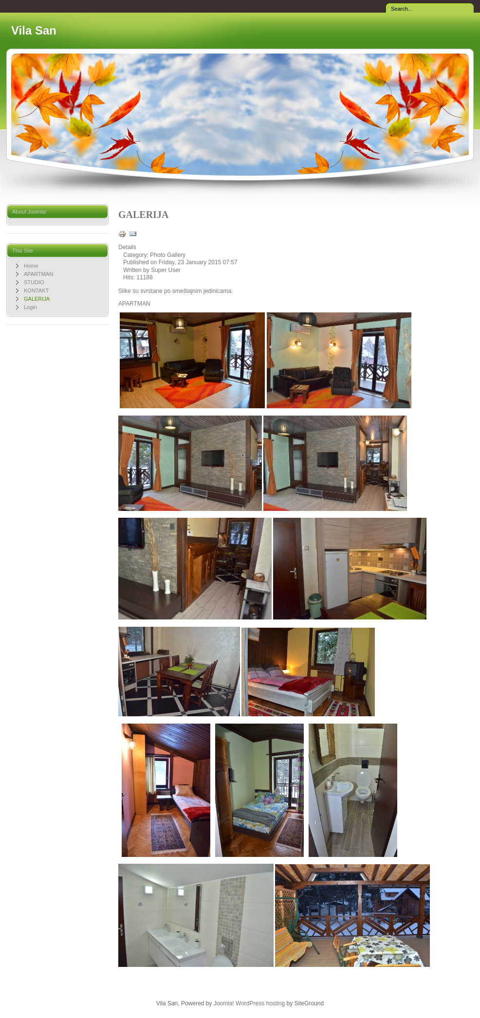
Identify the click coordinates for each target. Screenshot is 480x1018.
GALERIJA (143, 214)
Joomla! (224, 1003)
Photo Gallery (167, 255)
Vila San (33, 30)
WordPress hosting (260, 1003)
